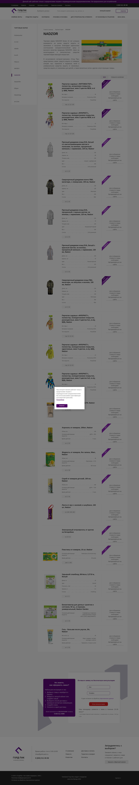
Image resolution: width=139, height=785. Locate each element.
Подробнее (60, 400)
